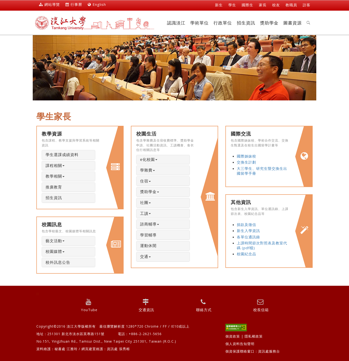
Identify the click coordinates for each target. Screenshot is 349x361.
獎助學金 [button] (149, 191)
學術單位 (199, 23)
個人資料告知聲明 (239, 343)
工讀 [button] (145, 213)
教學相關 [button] (55, 176)
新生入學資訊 (248, 230)
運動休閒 (148, 245)
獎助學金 (269, 23)
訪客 (306, 4)
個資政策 (232, 336)
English (97, 4)
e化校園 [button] (148, 159)
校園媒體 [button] (55, 251)
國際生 (247, 4)
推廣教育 (54, 187)
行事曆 (73, 4)
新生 (219, 4)
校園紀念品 (246, 253)
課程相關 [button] (55, 165)
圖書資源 (292, 23)
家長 (263, 4)
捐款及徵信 (246, 224)
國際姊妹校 (246, 156)
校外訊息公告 (58, 262)
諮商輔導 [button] (149, 224)
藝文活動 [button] (55, 240)
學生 (232, 4)
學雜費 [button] (147, 170)
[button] (308, 23)
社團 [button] (145, 202)
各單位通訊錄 (248, 236)
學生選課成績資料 (62, 154)
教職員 (291, 4)
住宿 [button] (145, 181)
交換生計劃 (246, 162)
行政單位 (223, 23)
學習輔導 (148, 235)
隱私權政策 (254, 336)
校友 (276, 4)
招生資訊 (246, 23)
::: (36, 5)
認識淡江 (176, 23)
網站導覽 (49, 4)
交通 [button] (145, 256)
